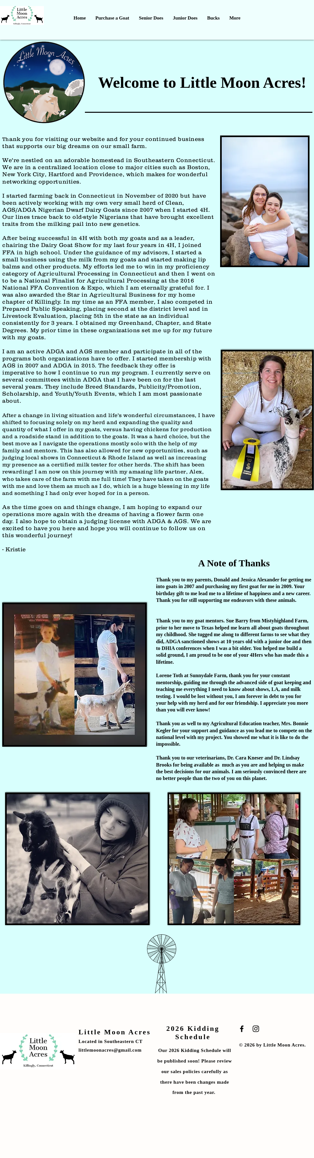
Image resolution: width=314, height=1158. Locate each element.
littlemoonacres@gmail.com (110, 1050)
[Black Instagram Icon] (256, 1028)
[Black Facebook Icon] (241, 1028)
